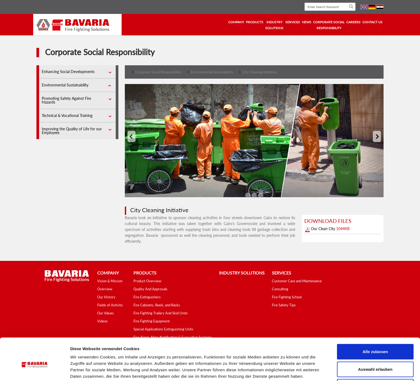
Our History (106, 297)
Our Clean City (323, 228)
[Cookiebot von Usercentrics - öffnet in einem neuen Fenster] (34, 371)
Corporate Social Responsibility (328, 25)
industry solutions (274, 25)
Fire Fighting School (287, 297)
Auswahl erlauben (375, 346)
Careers (353, 22)
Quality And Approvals (150, 289)
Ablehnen (375, 363)
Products (254, 22)
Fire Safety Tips (284, 305)
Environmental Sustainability (65, 85)
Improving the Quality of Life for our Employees (72, 131)
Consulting (280, 289)
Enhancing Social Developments (68, 71)
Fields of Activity (110, 305)
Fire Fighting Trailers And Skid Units (160, 313)
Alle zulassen (375, 328)
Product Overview (147, 281)
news (306, 22)
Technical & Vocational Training (67, 115)
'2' (260, 196)
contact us (372, 22)
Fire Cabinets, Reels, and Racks (156, 305)
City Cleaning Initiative (259, 72)
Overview (104, 289)
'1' (254, 196)
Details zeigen (284, 370)
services (292, 22)
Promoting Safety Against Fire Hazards (66, 100)
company (236, 22)
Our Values (105, 313)
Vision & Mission (109, 281)
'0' (248, 196)
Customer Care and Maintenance (297, 281)
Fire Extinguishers (147, 297)
